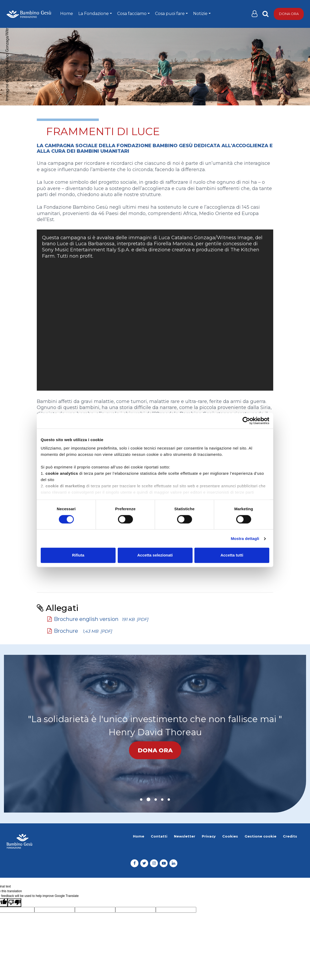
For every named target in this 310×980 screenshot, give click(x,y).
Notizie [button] (200, 13)
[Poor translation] (14, 902)
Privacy (209, 836)
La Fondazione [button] (93, 13)
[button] (141, 799)
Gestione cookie (260, 836)
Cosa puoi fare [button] (170, 13)
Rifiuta (78, 555)
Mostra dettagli (245, 538)
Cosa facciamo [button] (132, 13)
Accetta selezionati (155, 555)
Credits (290, 836)
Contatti (159, 836)
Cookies (230, 836)
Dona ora (289, 14)
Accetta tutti (231, 555)
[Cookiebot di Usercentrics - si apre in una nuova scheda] (246, 421)
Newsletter (184, 836)
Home (66, 13)
